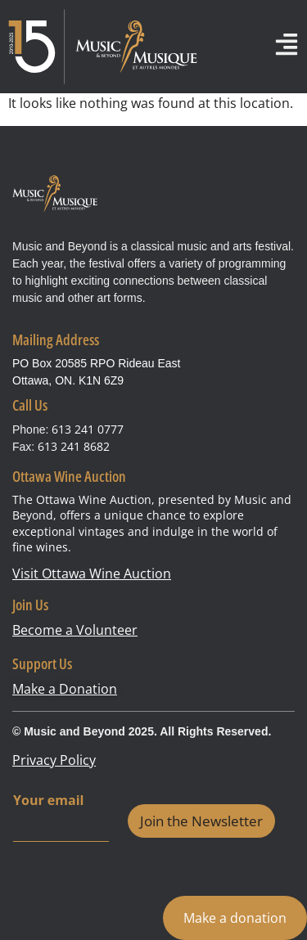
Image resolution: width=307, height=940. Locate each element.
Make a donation (235, 918)
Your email (48, 800)
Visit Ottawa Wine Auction (91, 573)
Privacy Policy (54, 760)
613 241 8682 (74, 446)
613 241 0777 (88, 429)
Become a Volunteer (75, 630)
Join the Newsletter (201, 821)
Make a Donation (64, 689)
